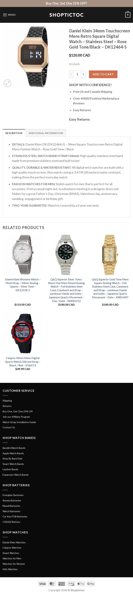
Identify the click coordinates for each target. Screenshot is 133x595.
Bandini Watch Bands (14, 447)
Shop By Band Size (12, 458)
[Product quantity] (77, 74)
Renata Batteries (12, 500)
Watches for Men (12, 558)
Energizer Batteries (13, 495)
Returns (7, 406)
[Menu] (9, 14)
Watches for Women (14, 563)
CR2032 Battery (11, 522)
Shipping (7, 400)
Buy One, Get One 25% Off (18, 411)
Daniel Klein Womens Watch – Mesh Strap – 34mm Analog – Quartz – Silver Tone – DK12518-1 (23, 285)
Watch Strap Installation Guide (19, 422)
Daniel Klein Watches (14, 542)
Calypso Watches (12, 547)
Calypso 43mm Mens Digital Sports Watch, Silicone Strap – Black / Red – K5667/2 (22, 361)
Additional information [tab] (46, 133)
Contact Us (9, 427)
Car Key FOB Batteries (15, 516)
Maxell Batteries (11, 505)
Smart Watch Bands (13, 464)
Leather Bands (10, 469)
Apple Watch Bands (13, 453)
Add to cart (103, 74)
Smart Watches (11, 553)
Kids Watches (10, 569)
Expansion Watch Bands (16, 474)
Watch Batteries (11, 511)
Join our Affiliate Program (16, 416)
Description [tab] (14, 133)
